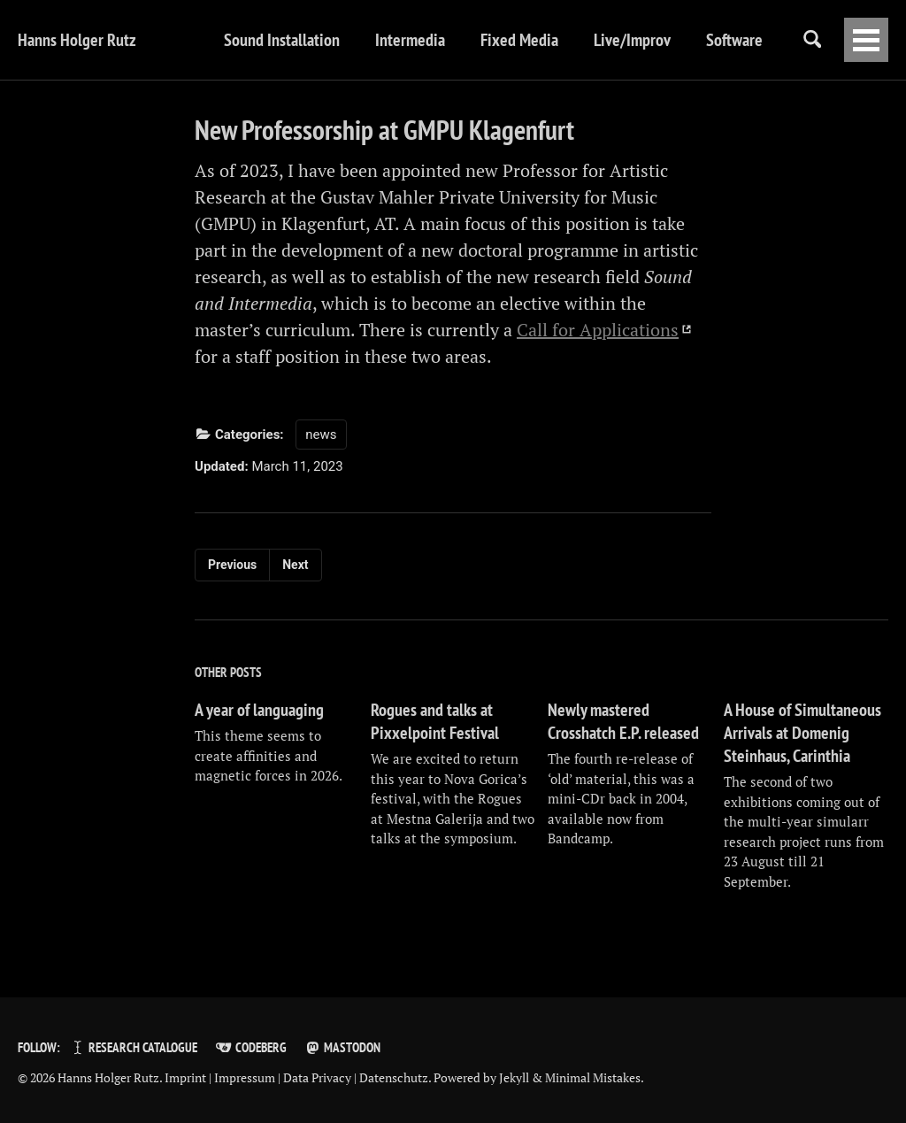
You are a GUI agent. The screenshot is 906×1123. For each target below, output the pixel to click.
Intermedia (410, 39)
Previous (232, 565)
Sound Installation (282, 39)
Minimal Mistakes (593, 1078)
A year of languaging (259, 709)
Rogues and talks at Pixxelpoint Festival (435, 721)
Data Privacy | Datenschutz (355, 1078)
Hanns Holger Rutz (77, 39)
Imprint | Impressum (220, 1078)
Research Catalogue (133, 1047)
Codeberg (250, 1047)
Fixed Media (519, 39)
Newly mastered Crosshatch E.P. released (623, 721)
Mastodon (342, 1047)
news (320, 434)
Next (295, 565)
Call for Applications (598, 330)
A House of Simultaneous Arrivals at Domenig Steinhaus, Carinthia (802, 732)
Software (734, 39)
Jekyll (514, 1078)
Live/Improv (632, 39)
